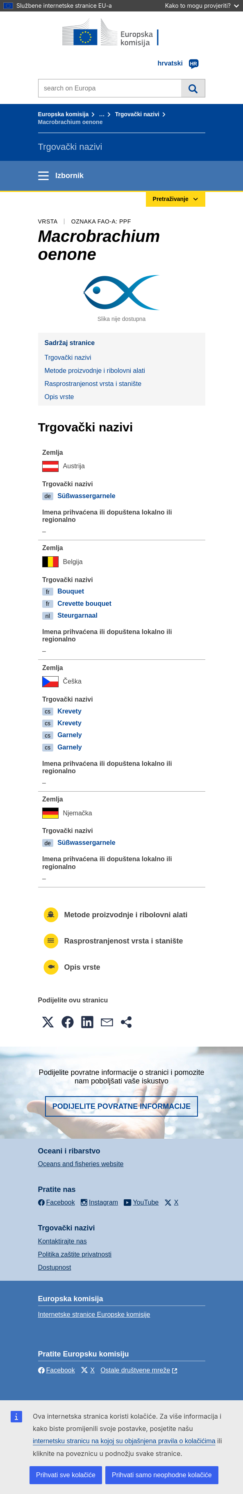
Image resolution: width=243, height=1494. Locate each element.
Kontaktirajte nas (62, 1241)
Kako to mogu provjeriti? (202, 5)
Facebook (56, 1370)
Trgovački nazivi (137, 114)
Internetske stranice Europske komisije (94, 1314)
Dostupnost (54, 1267)
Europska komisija (63, 114)
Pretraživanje (192, 88)
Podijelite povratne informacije (121, 1106)
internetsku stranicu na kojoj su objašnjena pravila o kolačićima (124, 1441)
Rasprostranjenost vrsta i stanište (93, 383)
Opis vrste (59, 396)
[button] (48, 1022)
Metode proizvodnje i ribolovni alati (95, 370)
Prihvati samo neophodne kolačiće (162, 1474)
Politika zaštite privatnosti (75, 1254)
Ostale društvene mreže (135, 1370)
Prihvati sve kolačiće (65, 1474)
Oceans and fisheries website (81, 1163)
